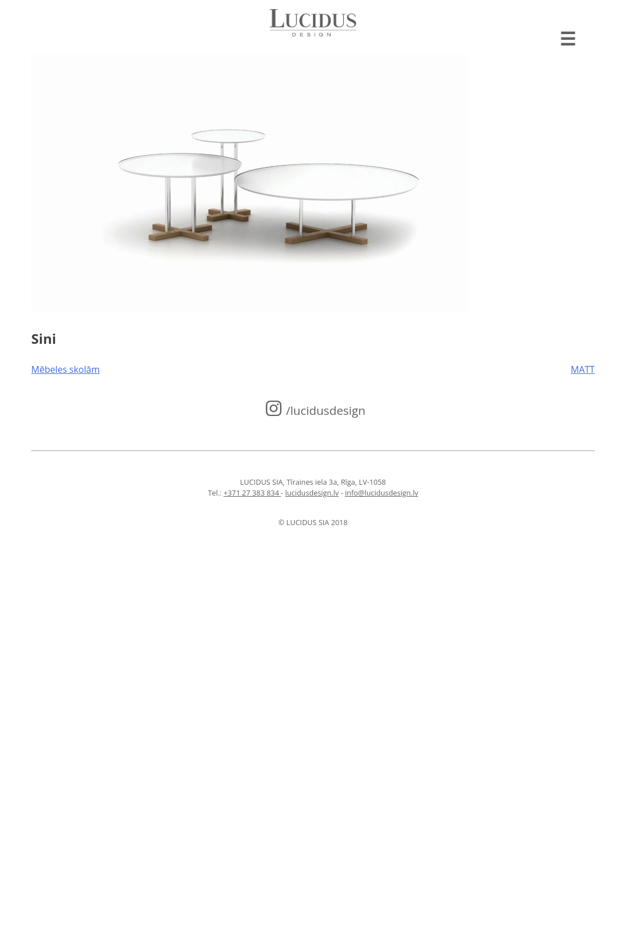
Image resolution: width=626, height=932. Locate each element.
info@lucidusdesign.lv (381, 493)
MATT (583, 369)
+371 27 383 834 (252, 493)
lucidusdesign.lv (312, 493)
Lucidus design (313, 22)
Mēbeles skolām (65, 369)
